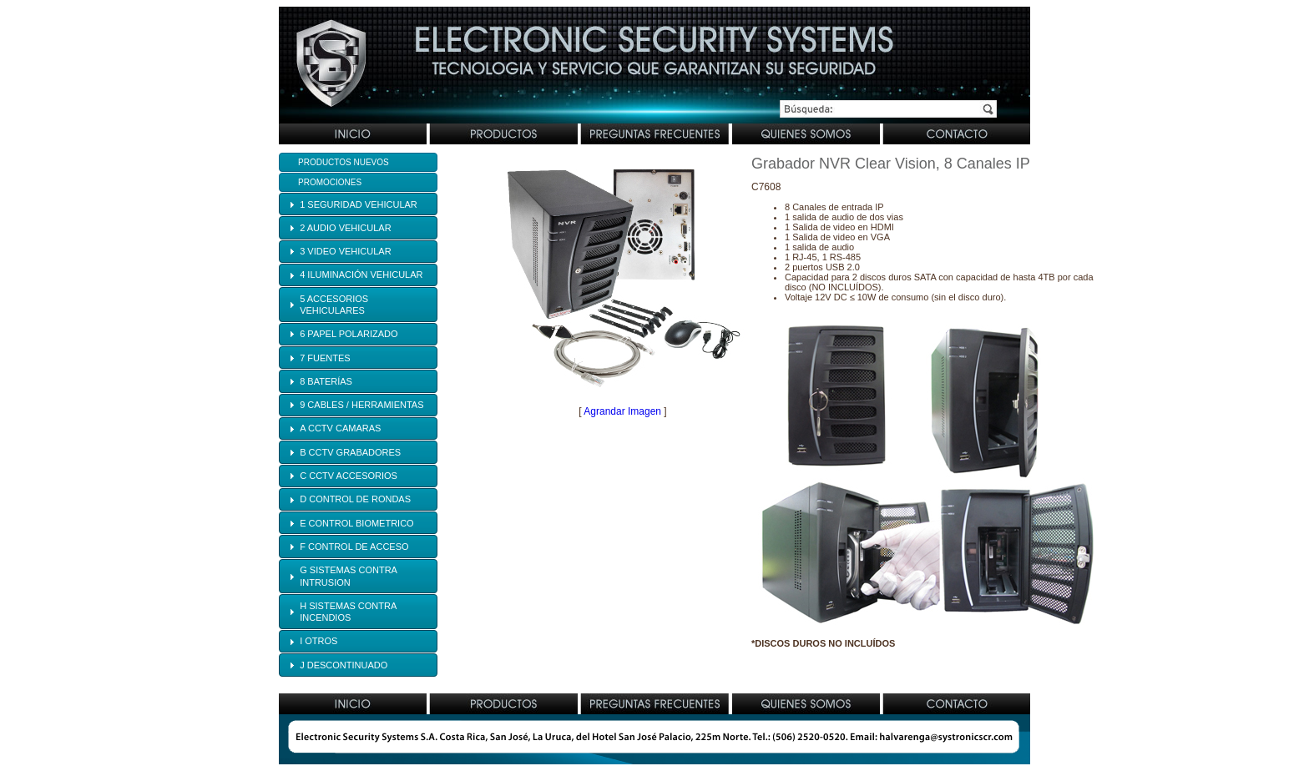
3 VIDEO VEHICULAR (345, 251)
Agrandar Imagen (622, 411)
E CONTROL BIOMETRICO (357, 523)
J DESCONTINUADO (343, 665)
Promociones (329, 182)
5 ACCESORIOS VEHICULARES (334, 304)
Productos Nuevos (343, 162)
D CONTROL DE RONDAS (355, 499)
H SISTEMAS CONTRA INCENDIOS (348, 611)
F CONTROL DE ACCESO (354, 547)
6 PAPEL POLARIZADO (348, 334)
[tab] (358, 204)
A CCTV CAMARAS (340, 428)
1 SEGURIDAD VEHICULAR (358, 204)
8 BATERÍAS (326, 381)
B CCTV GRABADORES (350, 452)
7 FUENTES (325, 358)
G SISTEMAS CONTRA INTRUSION (348, 576)
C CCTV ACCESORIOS (348, 476)
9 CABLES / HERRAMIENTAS (361, 405)
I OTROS (318, 641)
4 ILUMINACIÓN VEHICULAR (361, 275)
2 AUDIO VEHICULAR (345, 228)
